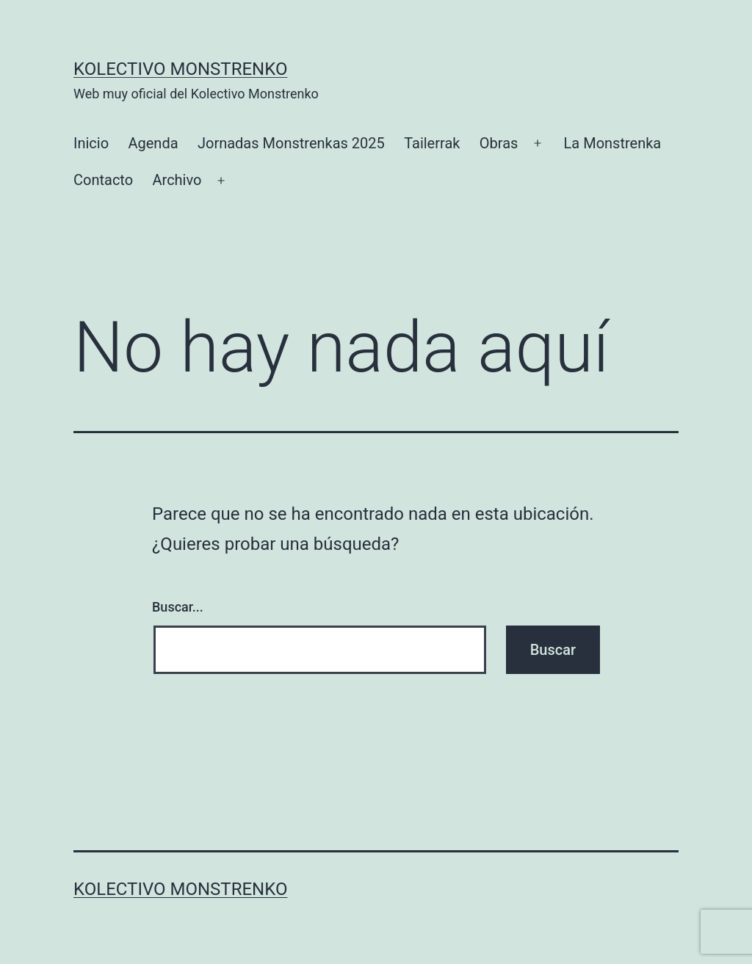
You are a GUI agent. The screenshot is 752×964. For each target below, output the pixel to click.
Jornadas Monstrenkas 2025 (291, 143)
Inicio (91, 143)
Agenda (153, 143)
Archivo (177, 180)
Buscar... (177, 607)
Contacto (103, 180)
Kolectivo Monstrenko (180, 69)
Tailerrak (432, 143)
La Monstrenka (613, 143)
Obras (499, 143)
